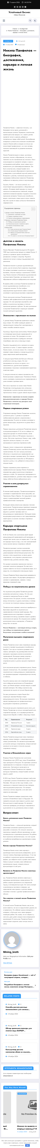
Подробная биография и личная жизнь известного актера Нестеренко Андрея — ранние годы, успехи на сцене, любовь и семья (19, 986)
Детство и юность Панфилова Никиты (15, 212)
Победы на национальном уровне (17, 222)
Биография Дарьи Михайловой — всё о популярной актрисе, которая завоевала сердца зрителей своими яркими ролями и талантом (19, 976)
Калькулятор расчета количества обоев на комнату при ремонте (18, 1050)
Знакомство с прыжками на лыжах (16, 214)
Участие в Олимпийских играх (16, 225)
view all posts (7, 963)
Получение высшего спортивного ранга (18, 224)
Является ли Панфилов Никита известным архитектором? (20, 233)
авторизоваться (8, 1076)
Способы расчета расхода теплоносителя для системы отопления (17, 1008)
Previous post (8, 972)
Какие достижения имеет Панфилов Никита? (21, 229)
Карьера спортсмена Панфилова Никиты (16, 220)
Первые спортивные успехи (15, 216)
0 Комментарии (21, 44)
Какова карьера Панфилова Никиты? (19, 231)
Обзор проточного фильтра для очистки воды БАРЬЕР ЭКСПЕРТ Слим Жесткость (19, 1029)
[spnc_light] (35, 20)
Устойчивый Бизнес (19, 12)
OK (27, 1145)
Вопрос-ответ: (9, 227)
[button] (32, 209)
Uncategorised (8, 41)
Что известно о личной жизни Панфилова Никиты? (22, 236)
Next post (7, 981)
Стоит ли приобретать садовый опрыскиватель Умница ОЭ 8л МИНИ (18, 1127)
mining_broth (21, 41)
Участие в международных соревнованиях (19, 218)
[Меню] (3, 20)
